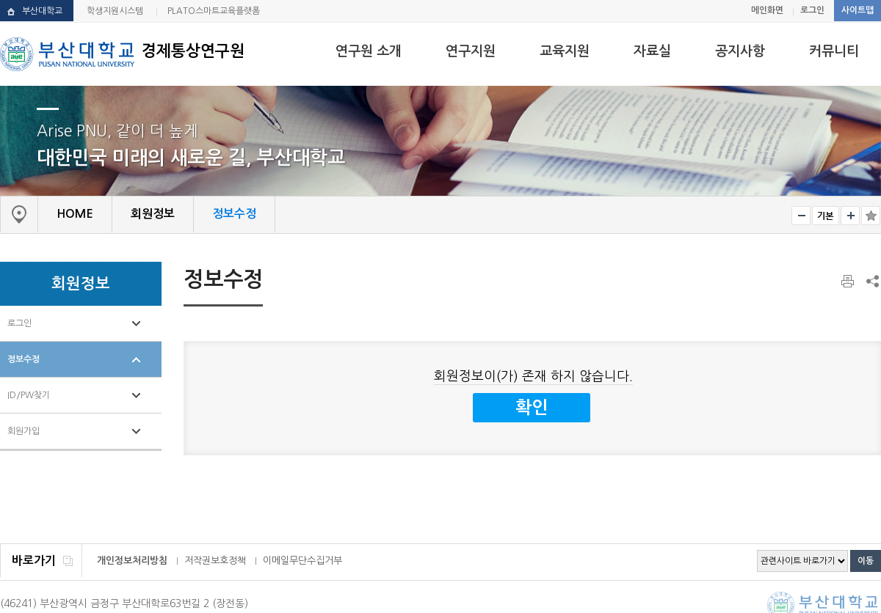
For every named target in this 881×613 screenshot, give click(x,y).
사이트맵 (857, 10)
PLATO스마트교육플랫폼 (213, 11)
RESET (825, 215)
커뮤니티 (834, 51)
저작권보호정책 (215, 560)
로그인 (812, 10)
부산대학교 (42, 11)
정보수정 (23, 359)
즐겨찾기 (870, 215)
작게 (801, 215)
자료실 (652, 51)
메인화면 (767, 10)
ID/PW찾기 (28, 395)
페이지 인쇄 (848, 281)
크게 (850, 215)
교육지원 (565, 51)
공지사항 (740, 51)
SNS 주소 (871, 281)
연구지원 (471, 51)
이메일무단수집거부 (302, 560)
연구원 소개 (369, 51)
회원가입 (23, 431)
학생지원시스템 (115, 11)
